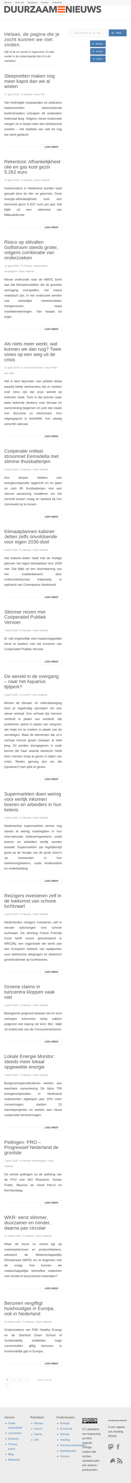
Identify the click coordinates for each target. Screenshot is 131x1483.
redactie (45, 180)
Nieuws (28, 94)
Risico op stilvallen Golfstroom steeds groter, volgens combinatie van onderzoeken (31, 249)
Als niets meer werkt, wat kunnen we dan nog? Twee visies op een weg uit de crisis (32, 351)
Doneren (13, 1438)
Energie (64, 1423)
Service (8, 2)
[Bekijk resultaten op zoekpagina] (118, 32)
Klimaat (64, 1434)
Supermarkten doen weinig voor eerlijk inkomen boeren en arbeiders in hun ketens (32, 801)
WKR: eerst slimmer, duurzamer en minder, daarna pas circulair (27, 1223)
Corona (64, 1456)
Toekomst (37, 367)
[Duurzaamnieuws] (52, 13)
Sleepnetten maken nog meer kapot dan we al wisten (29, 81)
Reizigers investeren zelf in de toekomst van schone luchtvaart (32, 901)
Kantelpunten (68, 1450)
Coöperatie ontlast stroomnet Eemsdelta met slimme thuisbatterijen (31, 456)
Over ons (19, 2)
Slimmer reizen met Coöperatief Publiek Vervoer (25, 617)
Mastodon (14, 1459)
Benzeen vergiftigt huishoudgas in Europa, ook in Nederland (29, 1308)
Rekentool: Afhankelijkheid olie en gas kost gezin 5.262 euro (32, 167)
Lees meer (51, 147)
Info (36, 1439)
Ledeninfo (57, 2)
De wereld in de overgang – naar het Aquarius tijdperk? (31, 682)
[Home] (98, 59)
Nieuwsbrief (40, 265)
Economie (66, 1428)
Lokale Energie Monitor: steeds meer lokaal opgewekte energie (29, 1062)
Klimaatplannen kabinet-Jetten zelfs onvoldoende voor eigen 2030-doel (30, 537)
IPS (43, 94)
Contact (44, 2)
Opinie (38, 1434)
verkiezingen (39, 1160)
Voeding (65, 1439)
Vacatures (32, 2)
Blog (11, 1454)
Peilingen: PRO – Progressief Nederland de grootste (31, 1147)
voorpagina (10, 271)
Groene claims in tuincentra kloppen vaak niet (29, 992)
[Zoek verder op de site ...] (98, 32)
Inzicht (27, 367)
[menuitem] (8, 2)
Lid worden (14, 1433)
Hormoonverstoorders (73, 1445)
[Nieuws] (98, 43)
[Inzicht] (98, 51)
